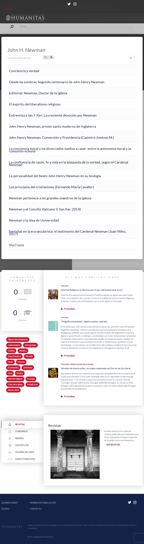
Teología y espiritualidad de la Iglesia (77, 364)
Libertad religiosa (15, 379)
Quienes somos (9, 503)
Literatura (27, 367)
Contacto (35, 509)
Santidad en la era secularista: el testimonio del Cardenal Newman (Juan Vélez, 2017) (67, 232)
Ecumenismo (13, 367)
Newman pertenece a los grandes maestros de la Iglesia (50, 198)
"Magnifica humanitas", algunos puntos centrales (84, 321)
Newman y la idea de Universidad (34, 220)
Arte (10, 373)
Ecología (30, 379)
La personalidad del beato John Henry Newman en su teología (55, 176)
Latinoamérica (14, 345)
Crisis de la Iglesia (15, 384)
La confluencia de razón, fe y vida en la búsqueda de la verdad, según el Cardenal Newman (68, 163)
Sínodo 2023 (13, 390)
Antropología (30, 345)
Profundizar (69, 309)
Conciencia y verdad (24, 71)
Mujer (10, 362)
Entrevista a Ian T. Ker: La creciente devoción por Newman (53, 115)
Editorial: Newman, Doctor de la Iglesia (38, 93)
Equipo (5, 509)
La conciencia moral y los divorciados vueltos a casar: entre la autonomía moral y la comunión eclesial (70, 149)
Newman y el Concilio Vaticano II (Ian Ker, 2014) (45, 209)
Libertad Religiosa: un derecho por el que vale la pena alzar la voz (92, 289)
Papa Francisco (14, 356)
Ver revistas (113, 444)
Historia (21, 362)
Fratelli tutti (32, 384)
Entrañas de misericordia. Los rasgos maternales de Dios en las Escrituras (95, 368)
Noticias (64, 286)
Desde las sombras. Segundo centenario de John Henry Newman (56, 82)
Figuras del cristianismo (18, 339)
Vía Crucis (16, 245)
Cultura (11, 351)
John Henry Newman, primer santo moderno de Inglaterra (52, 126)
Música (20, 373)
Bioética (22, 351)
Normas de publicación (43, 503)
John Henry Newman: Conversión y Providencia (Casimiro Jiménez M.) (61, 137)
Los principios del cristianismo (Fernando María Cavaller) (51, 187)
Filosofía (29, 356)
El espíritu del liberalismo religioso (34, 104)
